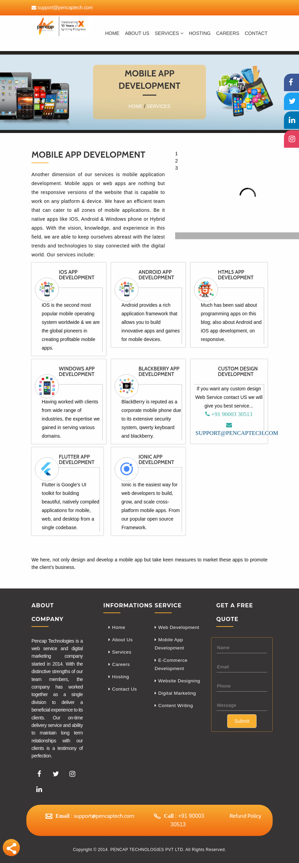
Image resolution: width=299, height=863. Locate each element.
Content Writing (176, 707)
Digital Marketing (177, 695)
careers (227, 33)
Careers (121, 665)
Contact (256, 33)
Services (169, 33)
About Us (137, 33)
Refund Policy (245, 815)
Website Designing (179, 682)
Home (112, 33)
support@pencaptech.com (65, 7)
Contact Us (125, 690)
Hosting (200, 33)
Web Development (179, 627)
